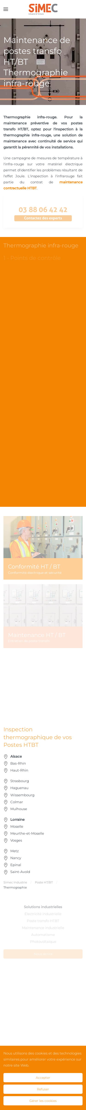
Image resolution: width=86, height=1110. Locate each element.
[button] (5, 9)
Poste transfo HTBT (43, 921)
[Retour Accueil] (43, 9)
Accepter (43, 1078)
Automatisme (43, 934)
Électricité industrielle (43, 914)
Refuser (43, 1089)
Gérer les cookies (43, 1101)
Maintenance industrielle (43, 928)
